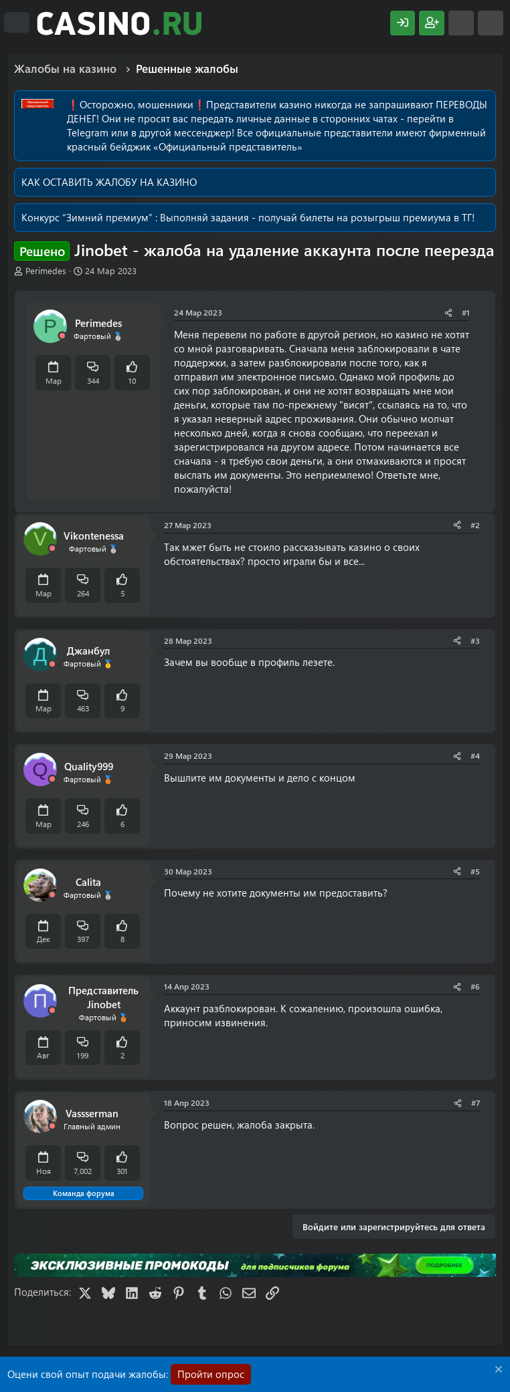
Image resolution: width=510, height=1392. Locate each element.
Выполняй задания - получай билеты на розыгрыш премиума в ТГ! (317, 217)
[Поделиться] (448, 312)
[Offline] (62, 336)
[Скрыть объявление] (497, 1371)
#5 (475, 871)
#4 (475, 755)
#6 (475, 986)
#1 (466, 312)
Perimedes (45, 270)
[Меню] (16, 22)
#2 (475, 524)
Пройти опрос (210, 1374)
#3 (475, 640)
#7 (475, 1102)
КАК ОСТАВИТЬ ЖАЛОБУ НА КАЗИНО (109, 182)
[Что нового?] (461, 23)
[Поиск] (490, 23)
